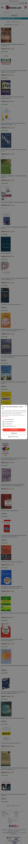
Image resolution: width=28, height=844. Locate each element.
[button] (14, 436)
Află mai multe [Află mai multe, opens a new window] (5, 416)
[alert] (14, 422)
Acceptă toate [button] (14, 429)
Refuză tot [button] (14, 433)
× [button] (25, 406)
